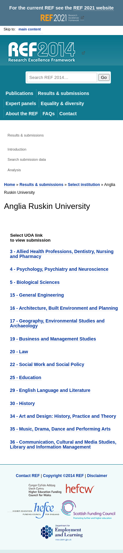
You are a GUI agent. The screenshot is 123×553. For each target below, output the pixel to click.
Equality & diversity (62, 103)
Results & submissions (63, 93)
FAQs (49, 113)
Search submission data (27, 159)
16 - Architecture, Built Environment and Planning (64, 308)
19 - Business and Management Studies (53, 338)
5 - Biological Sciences (34, 282)
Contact (68, 113)
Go (104, 77)
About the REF (22, 113)
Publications (19, 93)
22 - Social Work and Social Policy (47, 364)
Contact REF (28, 475)
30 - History (22, 403)
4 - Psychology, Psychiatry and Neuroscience (59, 269)
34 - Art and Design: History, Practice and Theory (63, 416)
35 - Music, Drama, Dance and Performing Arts (60, 429)
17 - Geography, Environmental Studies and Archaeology (57, 323)
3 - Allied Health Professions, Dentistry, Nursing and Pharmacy (61, 254)
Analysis (14, 170)
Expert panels (21, 103)
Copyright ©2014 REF (64, 475)
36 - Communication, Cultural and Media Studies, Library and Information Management (63, 444)
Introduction (17, 149)
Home (9, 184)
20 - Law (19, 351)
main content (29, 29)
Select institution (84, 184)
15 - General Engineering (37, 295)
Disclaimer (97, 475)
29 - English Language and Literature (50, 390)
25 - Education (25, 377)
